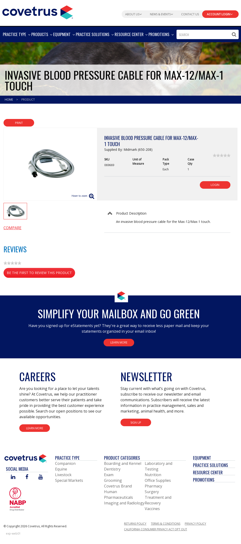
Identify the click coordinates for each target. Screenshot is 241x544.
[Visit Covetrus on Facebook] (26, 477)
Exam (108, 474)
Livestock (63, 474)
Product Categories (122, 458)
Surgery (152, 491)
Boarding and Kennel (122, 463)
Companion (65, 463)
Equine (61, 469)
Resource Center (208, 472)
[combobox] (208, 34)
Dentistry (112, 469)
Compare (12, 227)
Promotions (203, 480)
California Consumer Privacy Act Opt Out (155, 529)
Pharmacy (153, 486)
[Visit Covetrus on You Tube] (40, 477)
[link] (221, 155)
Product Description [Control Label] (131, 213)
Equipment (202, 458)
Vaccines (152, 508)
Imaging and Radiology (124, 503)
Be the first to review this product (41, 274)
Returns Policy (135, 524)
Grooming (113, 480)
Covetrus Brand (118, 486)
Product (28, 100)
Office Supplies (158, 480)
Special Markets (69, 480)
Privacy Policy (195, 524)
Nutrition (153, 474)
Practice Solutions (210, 465)
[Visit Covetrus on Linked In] (13, 477)
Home (9, 100)
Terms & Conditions (165, 524)
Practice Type (67, 458)
